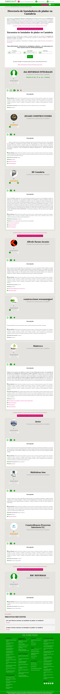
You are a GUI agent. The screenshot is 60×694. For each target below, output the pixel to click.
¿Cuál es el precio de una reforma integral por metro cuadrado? (48, 657)
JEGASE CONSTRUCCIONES (38, 116)
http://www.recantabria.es (13, 222)
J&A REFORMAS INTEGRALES (38, 72)
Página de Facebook (12, 161)
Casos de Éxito (33, 644)
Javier (38, 421)
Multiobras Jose (38, 472)
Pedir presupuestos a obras (10, 677)
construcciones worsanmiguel (38, 299)
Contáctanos (33, 657)
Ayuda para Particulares (35, 649)
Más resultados (8, 614)
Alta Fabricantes (33, 666)
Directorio (50, 2)
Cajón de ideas (40, 2)
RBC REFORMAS (38, 575)
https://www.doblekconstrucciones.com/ (16, 288)
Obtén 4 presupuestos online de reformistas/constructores (30, 28)
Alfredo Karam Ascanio (38, 241)
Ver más (8, 622)
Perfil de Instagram (12, 163)
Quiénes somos (33, 642)
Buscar (30, 56)
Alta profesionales (44, 4)
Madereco (38, 346)
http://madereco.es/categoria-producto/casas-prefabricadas (20, 400)
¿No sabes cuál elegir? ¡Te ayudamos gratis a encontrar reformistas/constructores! (30, 25)
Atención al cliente (34, 656)
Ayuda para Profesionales (35, 651)
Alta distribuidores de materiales (36, 668)
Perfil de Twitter (11, 404)
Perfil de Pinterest (12, 406)
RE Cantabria (38, 172)
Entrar (52, 5)
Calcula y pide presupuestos (25, 2)
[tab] (7, 90)
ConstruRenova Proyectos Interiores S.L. (38, 526)
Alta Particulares (33, 663)
